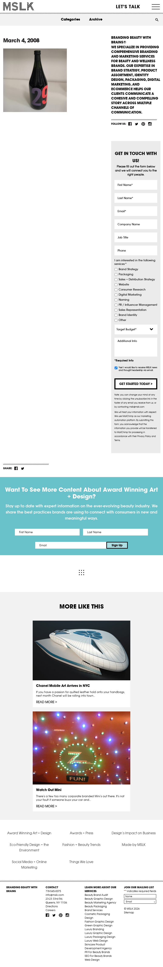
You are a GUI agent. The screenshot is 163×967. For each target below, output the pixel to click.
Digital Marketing (130, 294)
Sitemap (129, 912)
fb (130, 124)
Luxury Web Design (96, 940)
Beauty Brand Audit (96, 894)
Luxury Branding (94, 929)
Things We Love (81, 862)
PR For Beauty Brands (97, 952)
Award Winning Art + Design (29, 833)
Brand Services (94, 910)
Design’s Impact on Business (134, 833)
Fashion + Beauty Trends (81, 844)
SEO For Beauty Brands (98, 955)
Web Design (92, 959)
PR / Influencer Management (138, 305)
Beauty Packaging (96, 906)
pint (143, 124)
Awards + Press (81, 833)
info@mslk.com (55, 894)
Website (124, 284)
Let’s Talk (128, 7)
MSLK (18, 6)
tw (137, 124)
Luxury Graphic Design (98, 933)
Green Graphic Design (98, 925)
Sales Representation (132, 310)
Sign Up (117, 545)
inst (150, 124)
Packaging (126, 274)
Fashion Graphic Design (99, 921)
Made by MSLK (133, 844)
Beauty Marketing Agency (100, 902)
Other (122, 320)
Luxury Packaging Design (100, 936)
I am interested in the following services (134, 262)
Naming (124, 300)
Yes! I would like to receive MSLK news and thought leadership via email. (138, 369)
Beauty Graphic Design (99, 898)
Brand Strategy (128, 269)
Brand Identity (128, 315)
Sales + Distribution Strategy (137, 279)
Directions (52, 906)
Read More (45, 702)
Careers (50, 910)
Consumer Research (132, 289)
